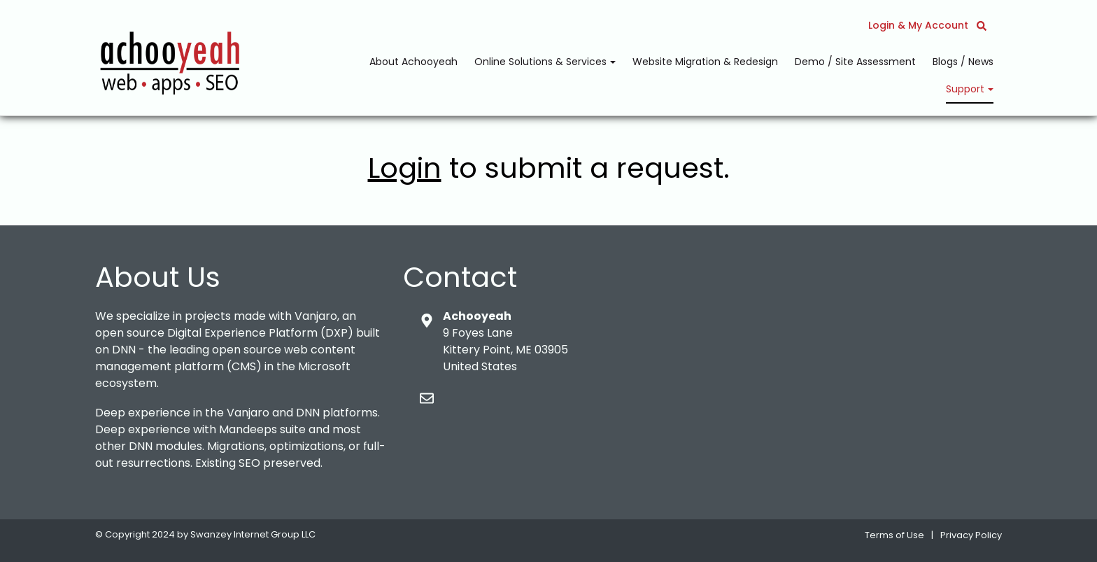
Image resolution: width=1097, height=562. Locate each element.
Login (404, 168)
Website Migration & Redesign (705, 62)
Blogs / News (963, 62)
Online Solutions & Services (541, 62)
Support (966, 89)
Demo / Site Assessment (855, 62)
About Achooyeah (413, 62)
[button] (981, 25)
